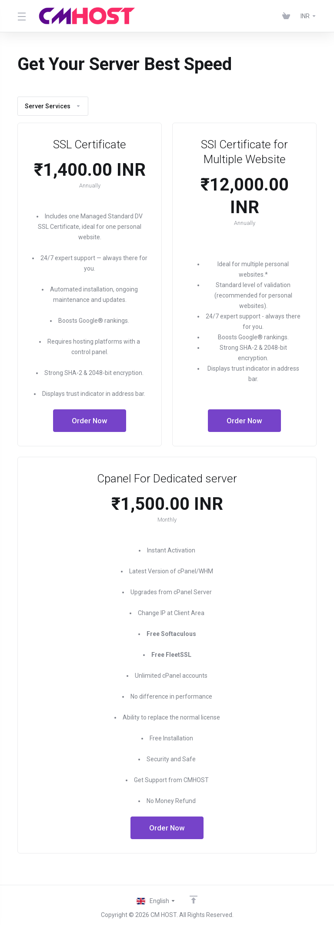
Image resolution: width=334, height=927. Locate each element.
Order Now (90, 420)
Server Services (53, 106)
